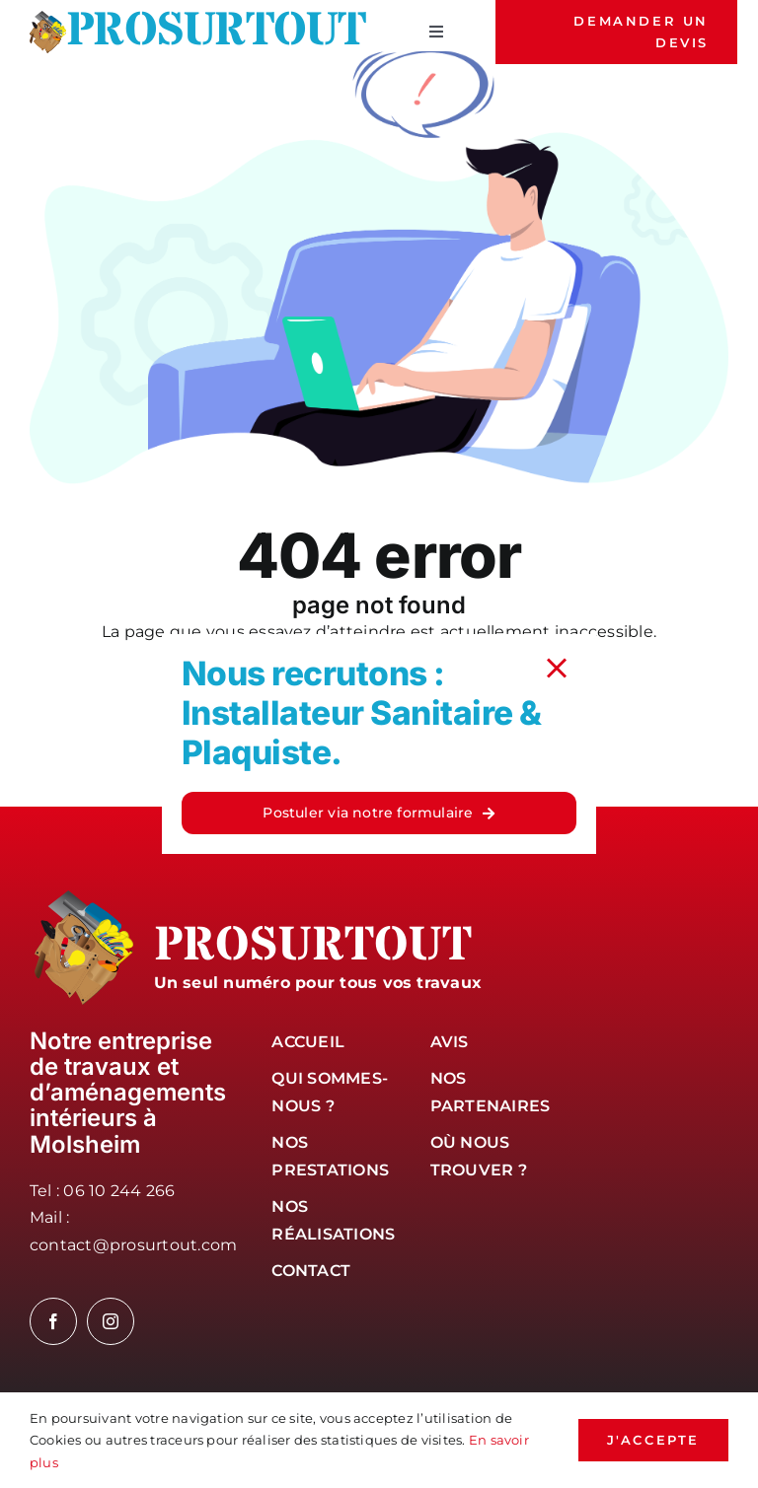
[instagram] (110, 1321)
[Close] (556, 668)
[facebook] (53, 1321)
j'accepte (653, 1440)
